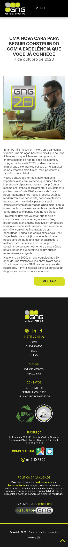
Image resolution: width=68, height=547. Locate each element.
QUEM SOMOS (34, 346)
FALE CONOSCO (34, 388)
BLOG (34, 350)
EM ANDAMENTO (34, 369)
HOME (34, 342)
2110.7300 (36, 460)
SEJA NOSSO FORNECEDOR (34, 396)
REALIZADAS (34, 373)
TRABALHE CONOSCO (34, 392)
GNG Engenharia (15, 8)
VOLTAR (49, 281)
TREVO (34, 354)
